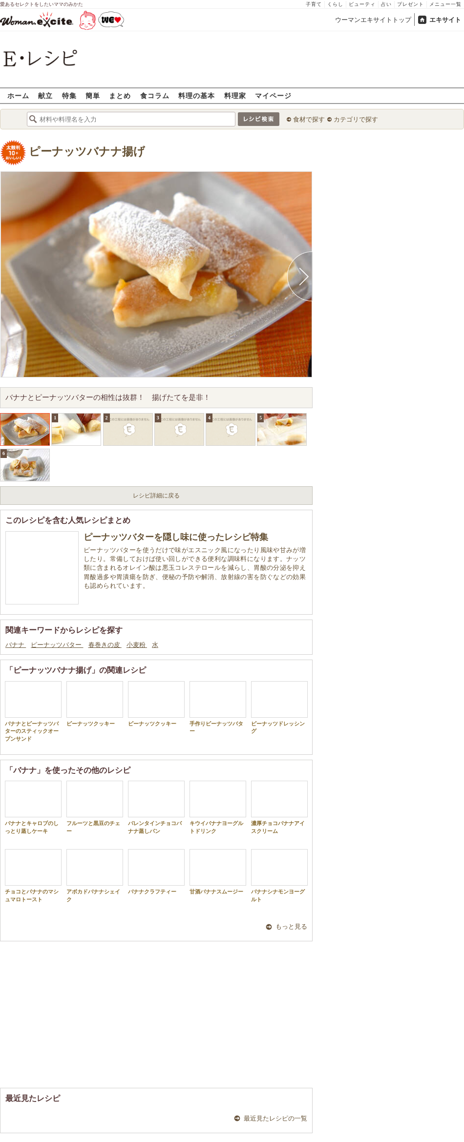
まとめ (120, 95)
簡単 (92, 95)
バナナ (15, 644)
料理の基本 (196, 95)
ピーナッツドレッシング (279, 707)
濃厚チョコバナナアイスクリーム (279, 807)
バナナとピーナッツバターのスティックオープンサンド (33, 711)
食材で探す (309, 119)
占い (386, 4)
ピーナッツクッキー (94, 704)
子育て (314, 4)
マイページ (273, 95)
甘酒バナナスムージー (218, 871)
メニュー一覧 (445, 4)
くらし (335, 4)
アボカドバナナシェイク (94, 875)
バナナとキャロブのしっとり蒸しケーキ (33, 807)
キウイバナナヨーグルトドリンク (218, 807)
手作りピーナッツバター (218, 707)
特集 (69, 95)
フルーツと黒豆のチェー (94, 807)
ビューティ (362, 4)
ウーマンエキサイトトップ (373, 19)
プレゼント (410, 4)
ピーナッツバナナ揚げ (87, 151)
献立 (45, 95)
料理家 (235, 95)
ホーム (18, 95)
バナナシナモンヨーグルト (279, 875)
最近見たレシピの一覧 (275, 1118)
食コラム (154, 95)
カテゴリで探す (356, 119)
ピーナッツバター (57, 644)
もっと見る (291, 926)
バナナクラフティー (156, 871)
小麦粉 (137, 644)
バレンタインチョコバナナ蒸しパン (156, 807)
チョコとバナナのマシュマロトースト (33, 875)
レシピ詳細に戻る (156, 495)
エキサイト (445, 19)
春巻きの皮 (105, 644)
